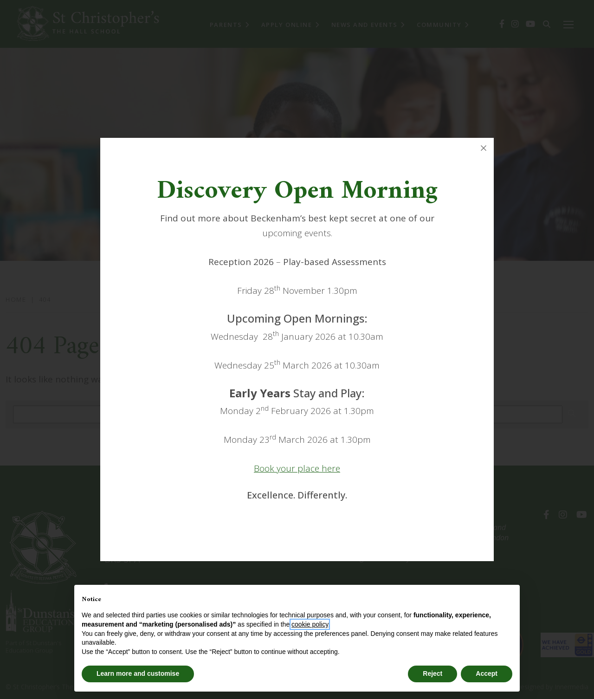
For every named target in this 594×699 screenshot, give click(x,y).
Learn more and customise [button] (138, 673)
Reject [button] (432, 673)
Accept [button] (486, 673)
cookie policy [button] (309, 624)
